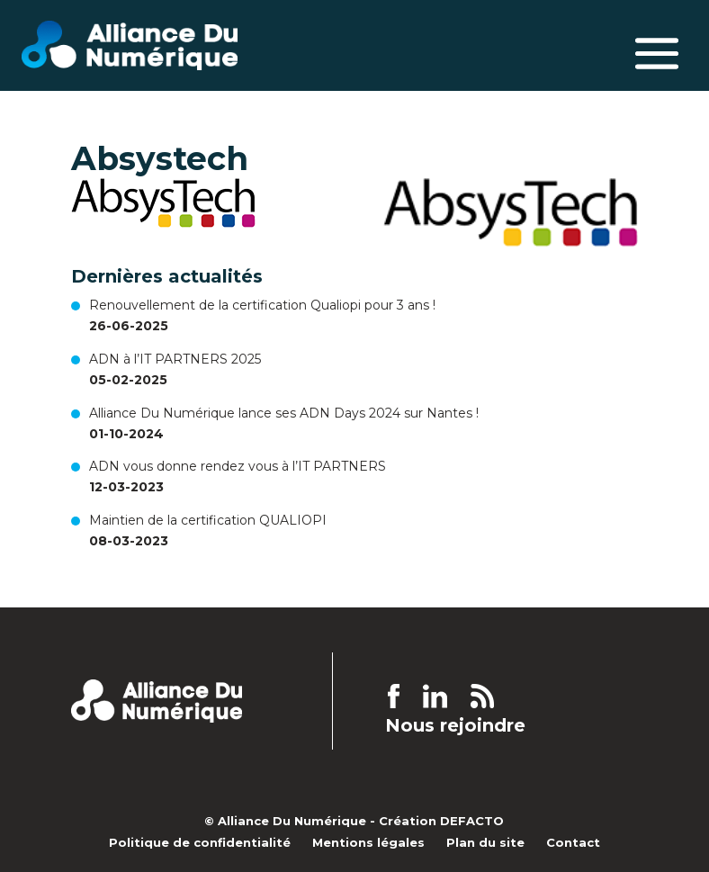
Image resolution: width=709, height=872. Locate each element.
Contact (573, 842)
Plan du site (485, 842)
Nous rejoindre (455, 725)
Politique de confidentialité (200, 842)
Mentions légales (368, 842)
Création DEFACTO (441, 821)
